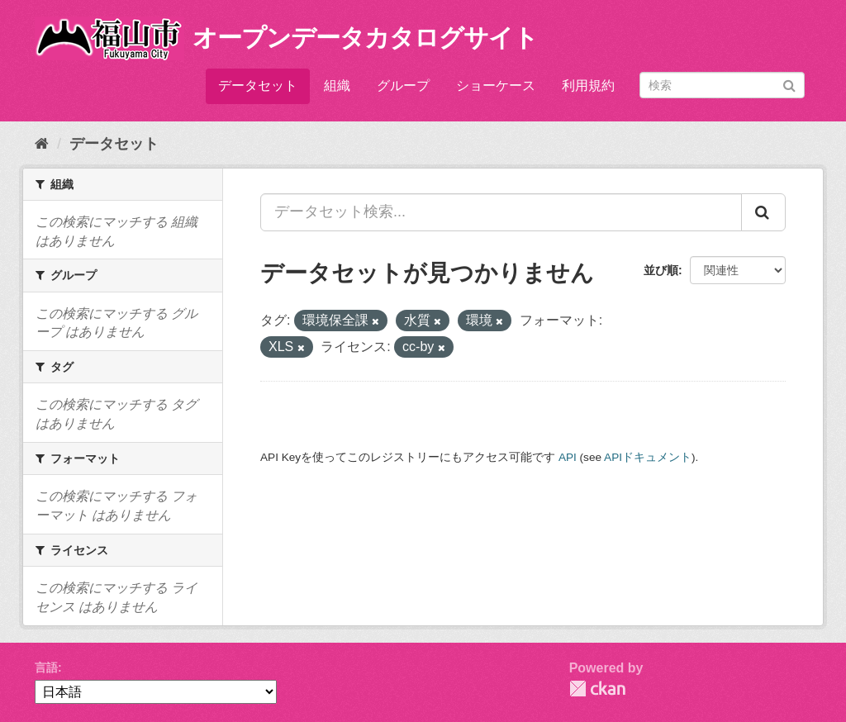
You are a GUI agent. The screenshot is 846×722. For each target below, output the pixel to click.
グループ (403, 85)
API (567, 457)
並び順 (661, 270)
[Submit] (789, 84)
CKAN (597, 688)
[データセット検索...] (501, 212)
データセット (257, 85)
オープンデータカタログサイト (365, 37)
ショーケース (495, 85)
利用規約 (588, 85)
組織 (337, 85)
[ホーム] (42, 143)
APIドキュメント (648, 457)
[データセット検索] (722, 85)
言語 (46, 667)
